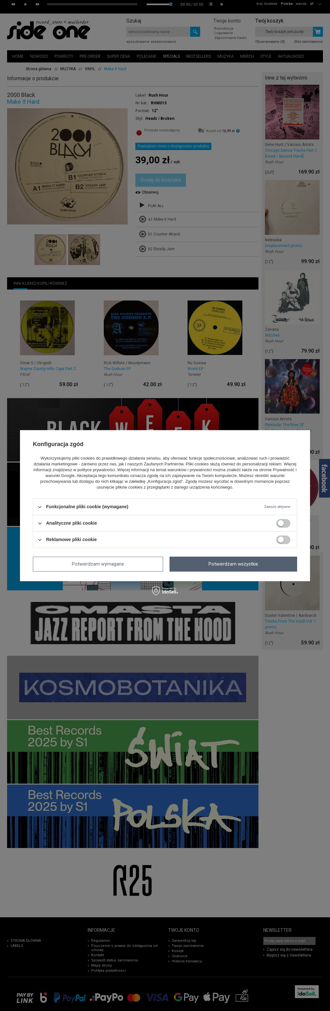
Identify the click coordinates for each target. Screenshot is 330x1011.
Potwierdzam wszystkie (233, 564)
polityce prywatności (96, 470)
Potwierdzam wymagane (98, 564)
